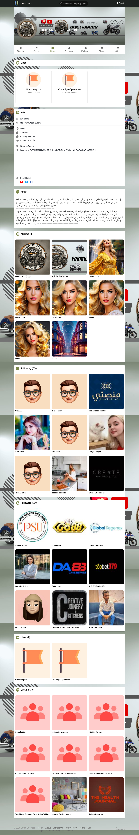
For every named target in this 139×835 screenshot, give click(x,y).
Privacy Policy (71, 828)
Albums (25, 234)
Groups (25, 690)
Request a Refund (46, 831)
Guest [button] (121, 3)
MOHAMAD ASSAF (57, 30)
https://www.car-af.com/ (30, 123)
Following (26, 368)
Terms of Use (85, 828)
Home (40, 828)
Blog (58, 831)
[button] (73, 3)
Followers (26, 503)
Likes (23, 637)
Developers (67, 831)
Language (120, 829)
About (48, 828)
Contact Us (58, 828)
